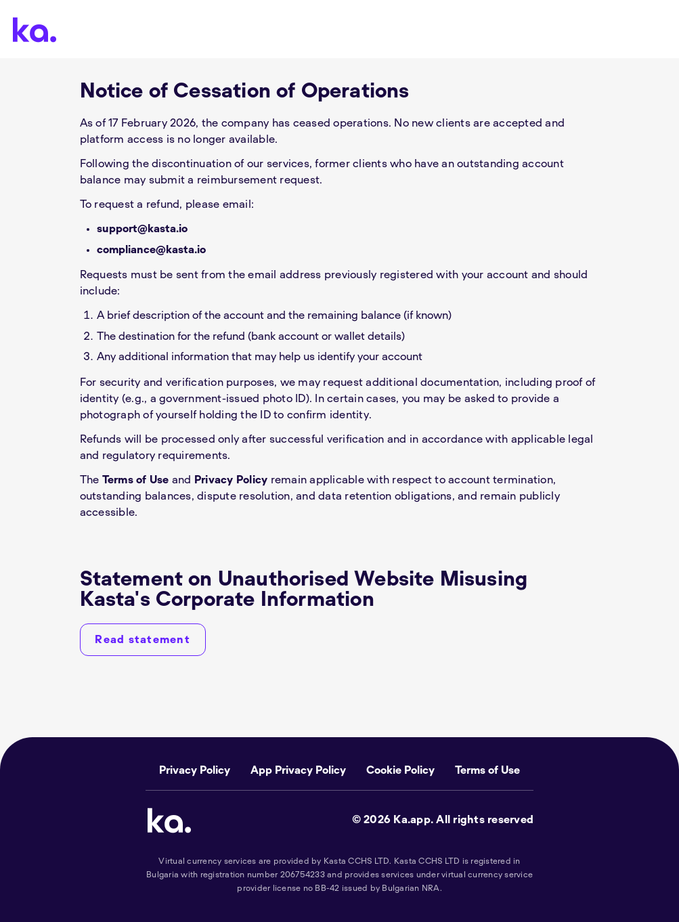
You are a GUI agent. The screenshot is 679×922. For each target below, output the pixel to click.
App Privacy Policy (298, 770)
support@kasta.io (142, 228)
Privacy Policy (231, 480)
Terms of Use (135, 480)
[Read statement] (143, 639)
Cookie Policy (400, 770)
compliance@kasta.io (151, 249)
